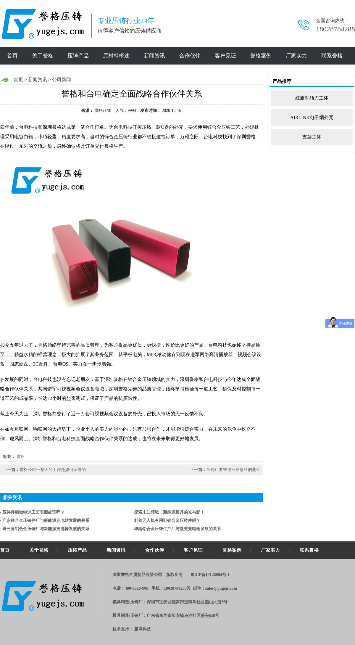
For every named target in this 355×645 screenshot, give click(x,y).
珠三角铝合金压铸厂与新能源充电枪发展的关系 (45, 529)
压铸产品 (78, 56)
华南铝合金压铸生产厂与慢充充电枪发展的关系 (177, 529)
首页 (12, 56)
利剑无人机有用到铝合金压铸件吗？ (167, 520)
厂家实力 (296, 56)
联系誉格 (332, 56)
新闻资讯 (154, 56)
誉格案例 (261, 56)
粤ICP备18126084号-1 (210, 574)
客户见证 (225, 56)
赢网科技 (142, 629)
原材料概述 (116, 56)
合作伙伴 (190, 56)
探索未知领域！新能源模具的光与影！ (169, 512)
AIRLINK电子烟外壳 (311, 117)
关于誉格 (42, 56)
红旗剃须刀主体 (311, 97)
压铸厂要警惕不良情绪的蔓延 (233, 469)
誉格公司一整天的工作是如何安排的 (53, 469)
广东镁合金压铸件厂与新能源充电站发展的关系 (45, 520)
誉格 (21, 456)
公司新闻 (61, 79)
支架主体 (311, 136)
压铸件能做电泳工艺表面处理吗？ (33, 512)
